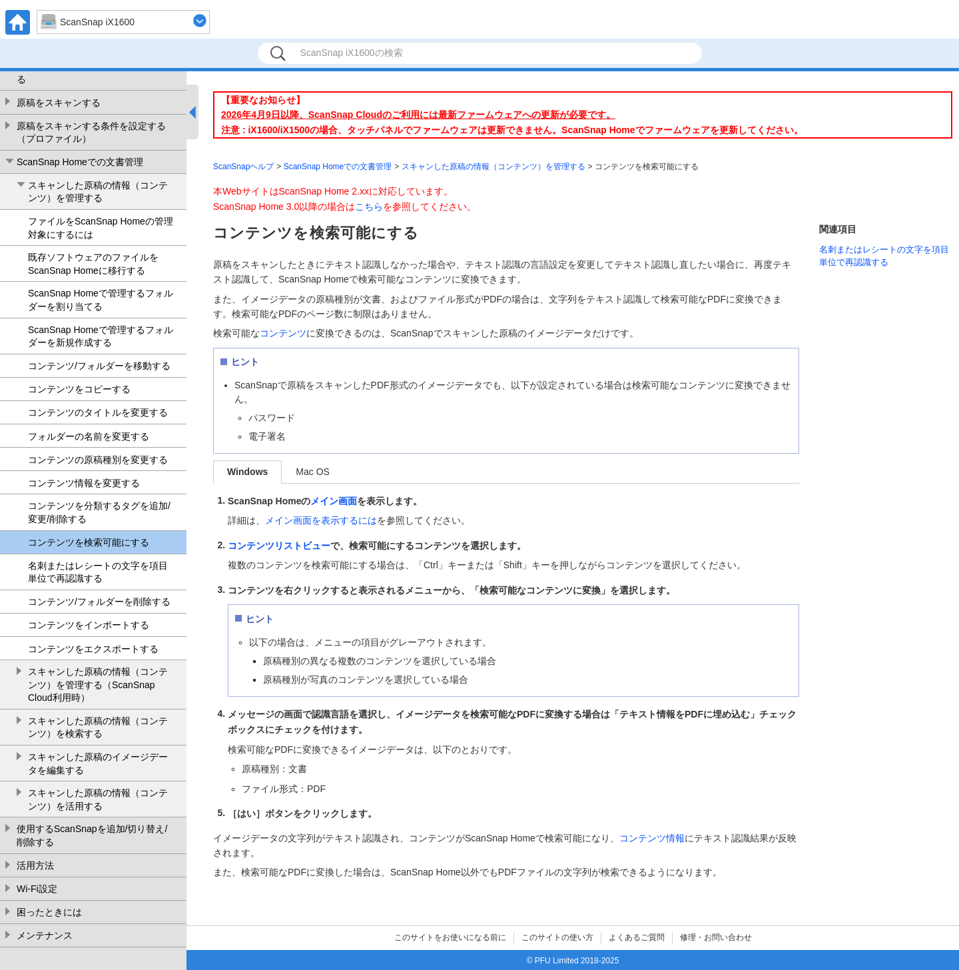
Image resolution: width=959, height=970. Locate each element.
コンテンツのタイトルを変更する (98, 412)
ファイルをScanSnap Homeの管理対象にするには (100, 228)
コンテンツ (283, 333)
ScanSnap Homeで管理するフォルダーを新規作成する (100, 336)
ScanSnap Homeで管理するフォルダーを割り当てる (100, 300)
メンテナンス (45, 935)
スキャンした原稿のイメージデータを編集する (98, 763)
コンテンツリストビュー (279, 545)
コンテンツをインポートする (88, 625)
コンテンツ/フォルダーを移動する (99, 365)
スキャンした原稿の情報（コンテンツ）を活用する (98, 799)
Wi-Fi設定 (37, 888)
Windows (247, 471)
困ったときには (49, 912)
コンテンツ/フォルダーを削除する (99, 601)
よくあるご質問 (637, 937)
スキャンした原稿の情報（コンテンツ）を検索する (98, 727)
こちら (369, 206)
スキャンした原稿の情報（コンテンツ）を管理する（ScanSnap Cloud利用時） (98, 684)
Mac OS (313, 471)
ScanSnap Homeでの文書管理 (80, 162)
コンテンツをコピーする (79, 389)
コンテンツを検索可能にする (88, 542)
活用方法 (35, 865)
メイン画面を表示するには (321, 520)
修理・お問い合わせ (716, 937)
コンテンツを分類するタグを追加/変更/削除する (99, 512)
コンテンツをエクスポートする (93, 649)
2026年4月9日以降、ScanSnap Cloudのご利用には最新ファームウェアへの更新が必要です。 (418, 114)
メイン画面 (333, 501)
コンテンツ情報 (652, 838)
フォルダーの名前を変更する (88, 436)
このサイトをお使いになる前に (450, 937)
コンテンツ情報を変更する (84, 483)
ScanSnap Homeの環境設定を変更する (94, 73)
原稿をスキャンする (59, 102)
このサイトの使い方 (557, 937)
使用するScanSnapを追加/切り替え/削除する (92, 835)
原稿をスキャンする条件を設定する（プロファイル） (91, 133)
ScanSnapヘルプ (243, 166)
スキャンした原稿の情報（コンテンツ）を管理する (98, 192)
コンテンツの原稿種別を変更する (98, 459)
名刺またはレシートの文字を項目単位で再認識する (98, 572)
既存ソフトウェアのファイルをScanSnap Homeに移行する (93, 264)
